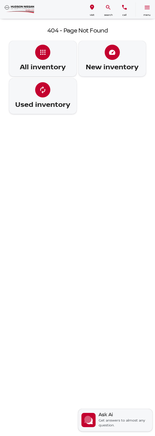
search (108, 14)
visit (92, 14)
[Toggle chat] (115, 420)
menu (146, 14)
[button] (92, 9)
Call (124, 14)
